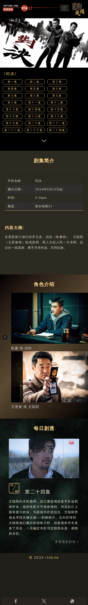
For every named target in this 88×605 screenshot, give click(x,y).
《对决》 (10, 73)
